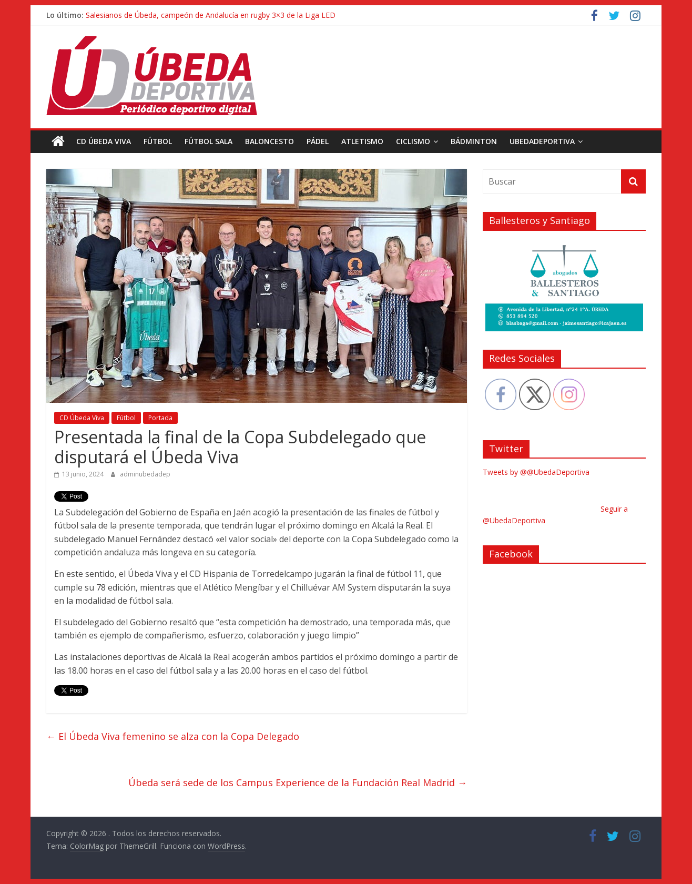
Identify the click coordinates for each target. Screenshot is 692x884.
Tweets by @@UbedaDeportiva (536, 472)
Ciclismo (413, 141)
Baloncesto (269, 141)
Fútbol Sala (208, 141)
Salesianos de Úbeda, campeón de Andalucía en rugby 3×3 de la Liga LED (210, 15)
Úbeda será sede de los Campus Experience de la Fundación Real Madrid (297, 782)
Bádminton (474, 141)
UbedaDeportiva (542, 141)
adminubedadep (145, 474)
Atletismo (362, 141)
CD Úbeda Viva (103, 141)
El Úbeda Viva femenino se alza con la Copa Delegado (172, 735)
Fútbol (158, 141)
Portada (160, 417)
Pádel (318, 141)
